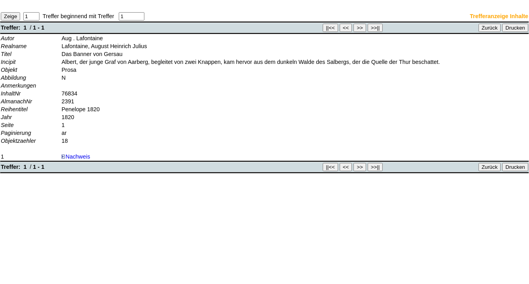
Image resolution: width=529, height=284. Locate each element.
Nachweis (76, 156)
